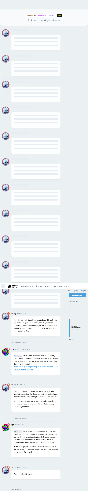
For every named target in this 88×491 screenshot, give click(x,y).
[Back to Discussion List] (3, 3)
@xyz (20, 383)
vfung (18, 72)
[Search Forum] (64, 7)
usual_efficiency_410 (24, 424)
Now (71, 56)
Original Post (74, 18)
